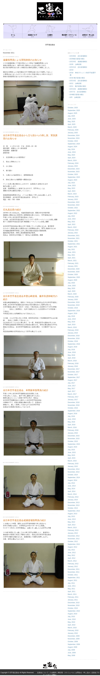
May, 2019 (71, 322)
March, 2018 (72, 361)
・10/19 (70, 70)
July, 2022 (71, 216)
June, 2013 (72, 519)
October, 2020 (73, 274)
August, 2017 (72, 380)
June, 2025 (72, 119)
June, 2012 (72, 553)
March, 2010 (72, 628)
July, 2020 (71, 283)
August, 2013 (72, 514)
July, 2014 (71, 483)
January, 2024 (73, 166)
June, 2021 (72, 252)
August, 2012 (72, 547)
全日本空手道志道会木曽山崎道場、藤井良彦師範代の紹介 (30, 298)
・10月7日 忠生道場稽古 (77, 92)
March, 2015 (72, 461)
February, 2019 (73, 330)
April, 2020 (71, 291)
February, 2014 (73, 497)
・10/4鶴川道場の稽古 (76, 94)
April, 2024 (71, 158)
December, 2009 (73, 636)
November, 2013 (73, 505)
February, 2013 (73, 530)
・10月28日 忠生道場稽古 (77, 56)
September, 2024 (74, 144)
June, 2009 (72, 653)
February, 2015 (73, 464)
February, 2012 (73, 564)
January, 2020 (73, 299)
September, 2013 (74, 511)
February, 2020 (73, 297)
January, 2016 (73, 433)
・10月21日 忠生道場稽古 (77, 67)
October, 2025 (73, 108)
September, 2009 (74, 644)
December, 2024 (73, 135)
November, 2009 (73, 639)
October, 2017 (73, 375)
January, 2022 (73, 233)
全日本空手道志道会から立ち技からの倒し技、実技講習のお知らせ (30, 137)
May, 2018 (71, 355)
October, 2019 (73, 308)
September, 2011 (74, 578)
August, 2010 (72, 614)
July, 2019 (71, 316)
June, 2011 (72, 586)
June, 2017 (72, 386)
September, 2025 (74, 110)
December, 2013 (73, 502)
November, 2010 (73, 605)
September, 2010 (74, 611)
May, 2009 (71, 655)
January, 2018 (73, 366)
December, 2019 (73, 302)
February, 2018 (73, 363)
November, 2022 (73, 205)
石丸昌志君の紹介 (12, 209)
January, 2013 (73, 533)
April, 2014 (71, 491)
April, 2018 (71, 358)
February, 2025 (73, 130)
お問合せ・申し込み (82, 672)
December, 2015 (73, 436)
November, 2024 (73, 138)
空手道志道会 (50, 45)
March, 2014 (72, 494)
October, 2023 (73, 174)
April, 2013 (71, 525)
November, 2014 (73, 472)
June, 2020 (72, 286)
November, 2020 (73, 272)
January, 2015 (73, 466)
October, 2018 (73, 341)
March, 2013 (72, 527)
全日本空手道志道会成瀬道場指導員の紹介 (24, 520)
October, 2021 (73, 241)
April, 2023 (71, 191)
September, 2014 (74, 477)
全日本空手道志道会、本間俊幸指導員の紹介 (25, 390)
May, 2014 (71, 489)
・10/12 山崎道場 (74, 83)
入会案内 (53, 672)
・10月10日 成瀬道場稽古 (77, 89)
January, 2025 (73, 133)
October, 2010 (73, 608)
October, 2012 (73, 541)
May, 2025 (71, 121)
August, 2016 (72, 413)
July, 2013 (71, 516)
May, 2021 (71, 255)
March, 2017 (72, 394)
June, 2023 (72, 185)
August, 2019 (72, 313)
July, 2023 (71, 183)
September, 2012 (74, 544)
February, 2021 (73, 263)
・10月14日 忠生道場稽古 (77, 81)
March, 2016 (72, 427)
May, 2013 (71, 522)
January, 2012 (73, 566)
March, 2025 (72, 127)
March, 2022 (72, 227)
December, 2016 (73, 402)
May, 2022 (71, 222)
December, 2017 (73, 369)
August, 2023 (72, 180)
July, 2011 (71, 583)
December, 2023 (73, 169)
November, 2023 (73, 172)
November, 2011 (73, 572)
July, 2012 (71, 550)
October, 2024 (73, 141)
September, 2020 (74, 277)
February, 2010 (73, 630)
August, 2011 (72, 580)
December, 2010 (73, 603)
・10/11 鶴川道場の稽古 (77, 86)
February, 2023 (73, 197)
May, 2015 (71, 455)
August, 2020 (72, 280)
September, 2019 (74, 311)
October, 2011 (73, 575)
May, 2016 (71, 422)
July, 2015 (71, 450)
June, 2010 (72, 619)
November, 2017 (73, 372)
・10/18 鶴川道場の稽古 (76, 78)
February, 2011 (73, 597)
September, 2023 (74, 177)
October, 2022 (73, 208)
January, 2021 (73, 266)
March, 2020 (72, 294)
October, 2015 (73, 441)
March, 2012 (72, 561)
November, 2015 (73, 438)
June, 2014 (72, 486)
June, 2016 (72, 419)
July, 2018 (71, 350)
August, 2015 (72, 447)
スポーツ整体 (51, 675)
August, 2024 (72, 147)
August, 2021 (72, 247)
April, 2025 (71, 124)
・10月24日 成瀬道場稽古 (77, 62)
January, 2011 (73, 600)
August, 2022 (72, 213)
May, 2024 (71, 155)
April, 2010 (71, 625)
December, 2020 (73, 269)
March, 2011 (72, 594)
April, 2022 (71, 224)
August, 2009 (72, 647)
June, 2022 (72, 219)
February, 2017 (73, 397)
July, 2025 (71, 116)
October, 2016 (73, 408)
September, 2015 (74, 444)
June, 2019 (72, 319)
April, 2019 (71, 324)
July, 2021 (71, 249)
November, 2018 (73, 338)
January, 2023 (73, 199)
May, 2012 (71, 555)
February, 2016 (73, 430)
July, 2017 (71, 383)
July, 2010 (71, 616)
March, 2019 (72, 327)
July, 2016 (71, 416)
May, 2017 (71, 388)
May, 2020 (71, 288)
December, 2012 (73, 536)
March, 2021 (72, 261)
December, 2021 (73, 236)
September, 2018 (74, 344)
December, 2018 (73, 336)
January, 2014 (73, 500)
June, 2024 (72, 152)
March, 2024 (72, 160)
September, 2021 (74, 244)
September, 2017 (74, 377)
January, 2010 (73, 633)
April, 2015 (71, 458)
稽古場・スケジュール (66, 672)
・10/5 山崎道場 (74, 97)
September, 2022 (74, 210)
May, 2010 (71, 622)
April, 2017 (71, 391)
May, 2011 (71, 589)
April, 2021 (71, 258)
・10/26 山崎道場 (74, 64)
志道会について (42, 672)
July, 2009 (71, 650)
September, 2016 (74, 411)
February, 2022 (73, 230)
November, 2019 (73, 305)
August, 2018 (72, 347)
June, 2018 (72, 352)
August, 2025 (72, 113)
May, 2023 (71, 188)
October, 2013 (73, 508)
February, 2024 (73, 163)
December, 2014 (73, 469)
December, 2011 (73, 569)
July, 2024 (71, 149)
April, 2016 (71, 425)
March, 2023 (72, 194)
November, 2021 (73, 238)
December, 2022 (73, 202)
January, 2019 (73, 333)
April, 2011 (71, 591)
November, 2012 (73, 539)
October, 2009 (73, 641)
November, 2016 (73, 405)
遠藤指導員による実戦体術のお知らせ (22, 60)
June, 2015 (72, 452)
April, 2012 (71, 558)
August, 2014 (72, 480)
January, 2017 (73, 400)
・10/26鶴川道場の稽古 (76, 59)
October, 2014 (73, 475)
